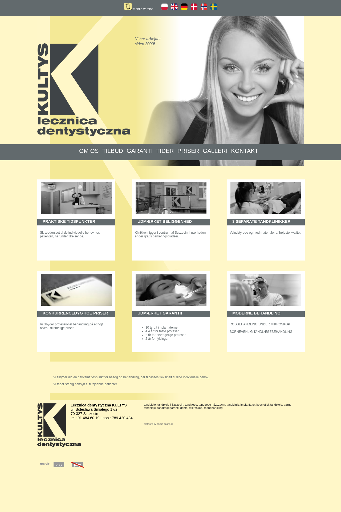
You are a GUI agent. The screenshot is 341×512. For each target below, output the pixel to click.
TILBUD (112, 151)
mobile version (138, 9)
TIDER (165, 151)
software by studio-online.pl (158, 424)
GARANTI (140, 151)
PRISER (188, 151)
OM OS (89, 151)
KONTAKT (244, 151)
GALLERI (215, 151)
